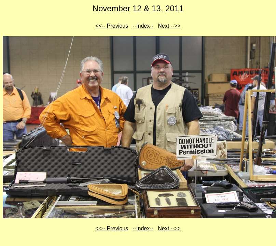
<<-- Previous (111, 26)
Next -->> (169, 26)
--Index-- (143, 26)
